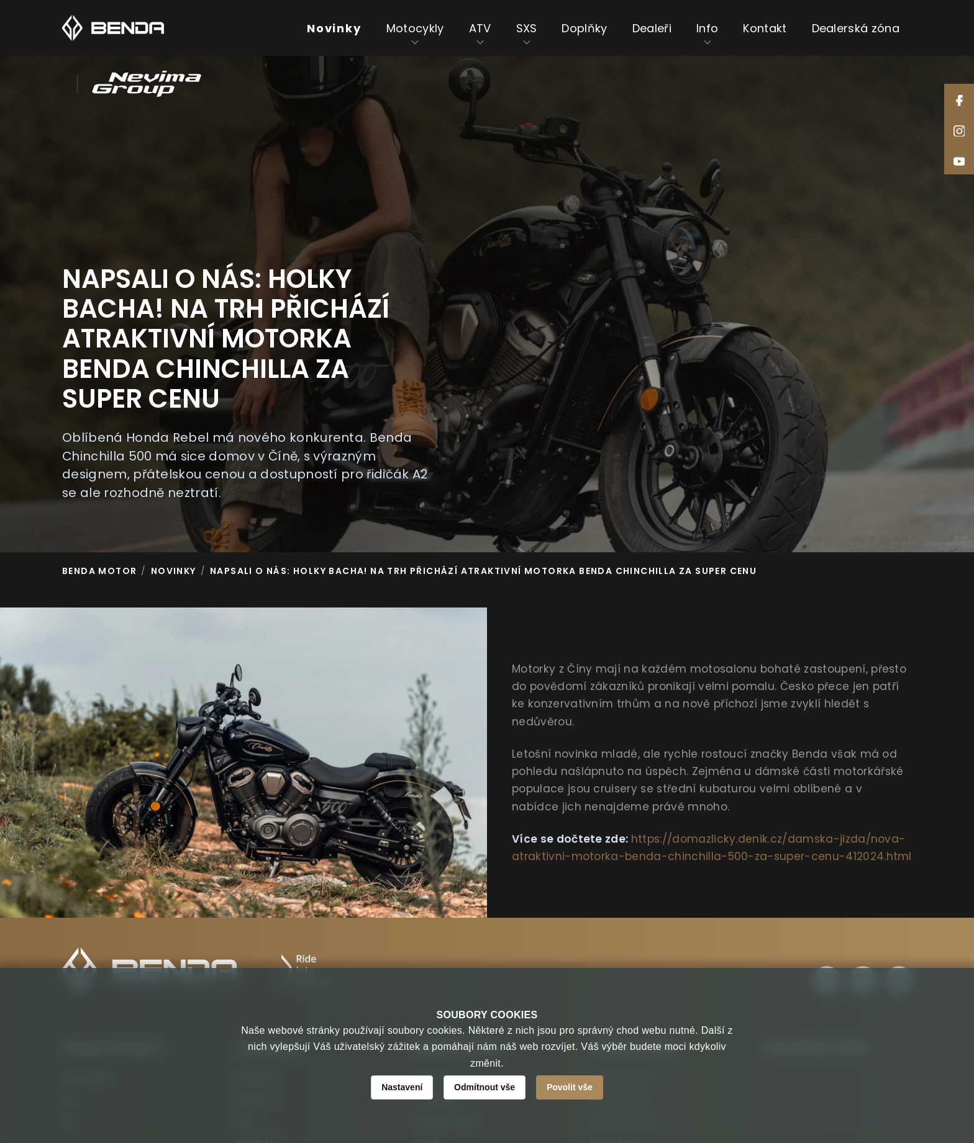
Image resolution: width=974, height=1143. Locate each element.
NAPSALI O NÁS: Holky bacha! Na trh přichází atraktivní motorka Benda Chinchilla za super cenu (483, 571)
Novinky (173, 571)
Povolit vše (570, 1087)
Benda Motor (99, 571)
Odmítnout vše (484, 1087)
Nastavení (401, 1087)
